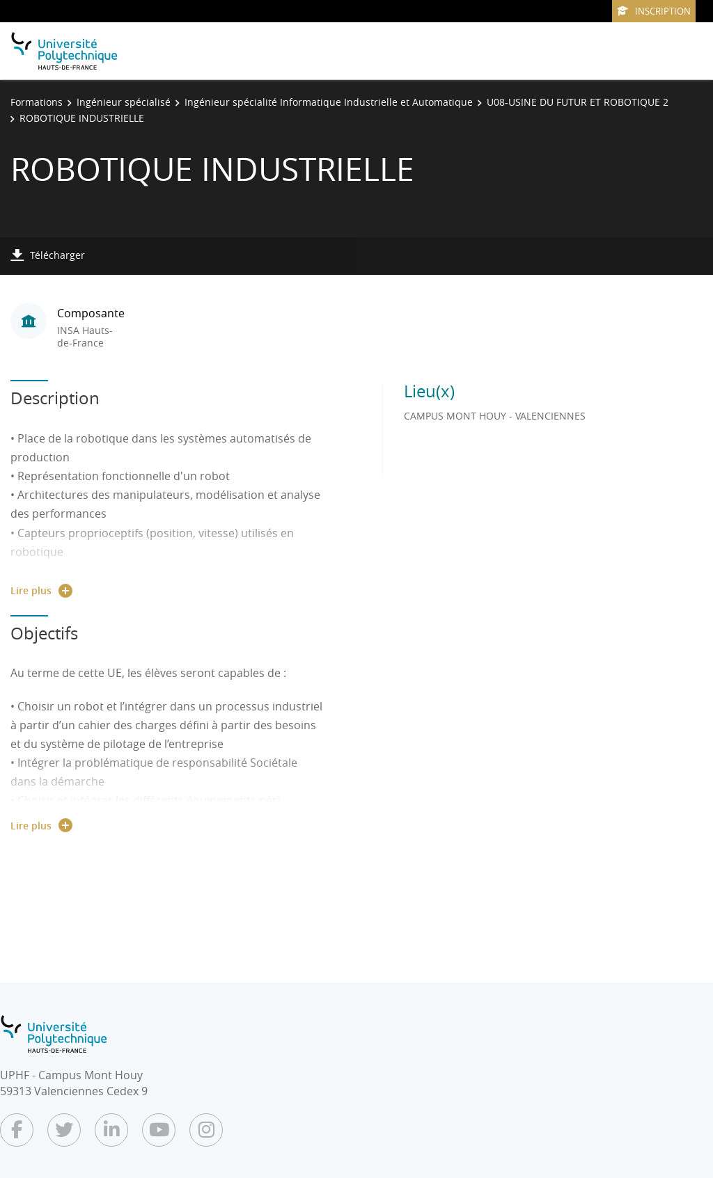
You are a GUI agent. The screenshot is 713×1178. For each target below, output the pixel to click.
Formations (36, 102)
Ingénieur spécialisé (124, 102)
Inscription (654, 11)
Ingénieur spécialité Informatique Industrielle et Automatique (329, 102)
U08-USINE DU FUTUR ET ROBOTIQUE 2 (577, 102)
